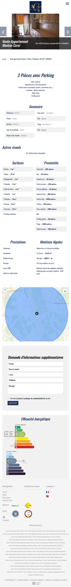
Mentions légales (23, 580)
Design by (36, 583)
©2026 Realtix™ (10, 580)
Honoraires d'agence (37, 580)
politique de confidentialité (33, 398)
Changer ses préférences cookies (56, 580)
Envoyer (13, 403)
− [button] (5, 293)
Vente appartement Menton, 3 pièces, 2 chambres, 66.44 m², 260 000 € (30, 59)
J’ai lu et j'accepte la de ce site (30, 398)
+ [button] (5, 290)
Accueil (4, 59)
